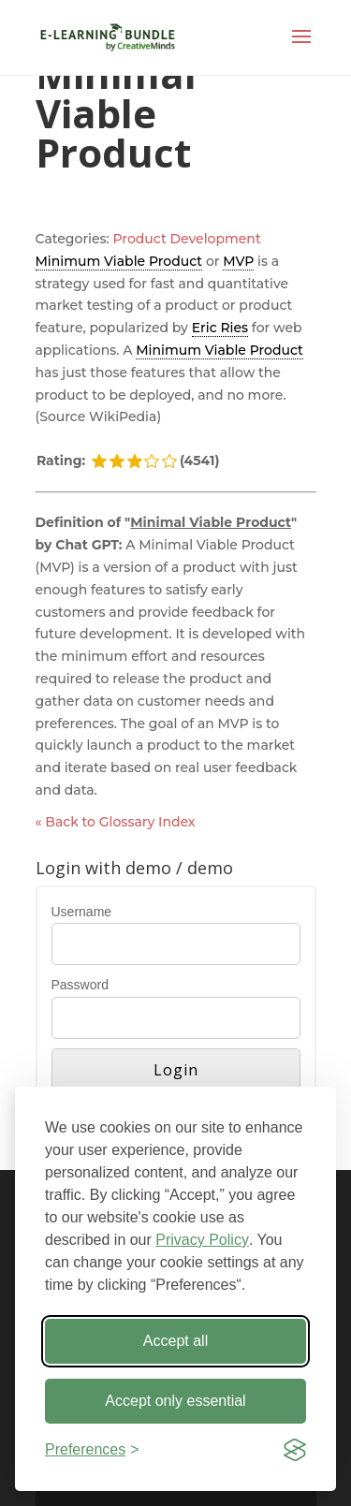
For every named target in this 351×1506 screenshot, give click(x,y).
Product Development (187, 238)
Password (80, 984)
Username (81, 911)
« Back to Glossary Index (116, 821)
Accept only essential (175, 1401)
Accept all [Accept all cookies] (175, 1341)
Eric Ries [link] (220, 327)
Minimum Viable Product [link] (119, 261)
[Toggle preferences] (92, 1449)
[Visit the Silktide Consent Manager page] (295, 1450)
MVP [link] (238, 261)
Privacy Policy (202, 1240)
